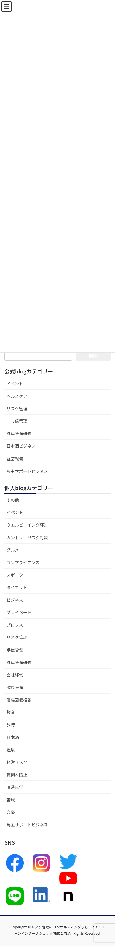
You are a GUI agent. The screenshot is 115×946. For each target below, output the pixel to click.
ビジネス (15, 600)
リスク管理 (17, 408)
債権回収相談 (19, 700)
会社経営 (15, 675)
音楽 (11, 812)
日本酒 (13, 737)
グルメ (13, 550)
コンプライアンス (23, 562)
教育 (11, 712)
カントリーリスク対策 (27, 537)
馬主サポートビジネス (27, 471)
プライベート (19, 612)
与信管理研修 (19, 433)
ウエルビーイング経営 (27, 525)
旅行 (11, 725)
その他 (13, 500)
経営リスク (17, 762)
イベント (15, 384)
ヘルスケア (17, 396)
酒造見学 (15, 787)
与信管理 (19, 421)
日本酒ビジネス (21, 446)
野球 (11, 800)
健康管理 (15, 687)
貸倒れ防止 (17, 775)
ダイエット (17, 587)
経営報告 (15, 459)
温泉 (11, 750)
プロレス (15, 625)
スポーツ (15, 575)
